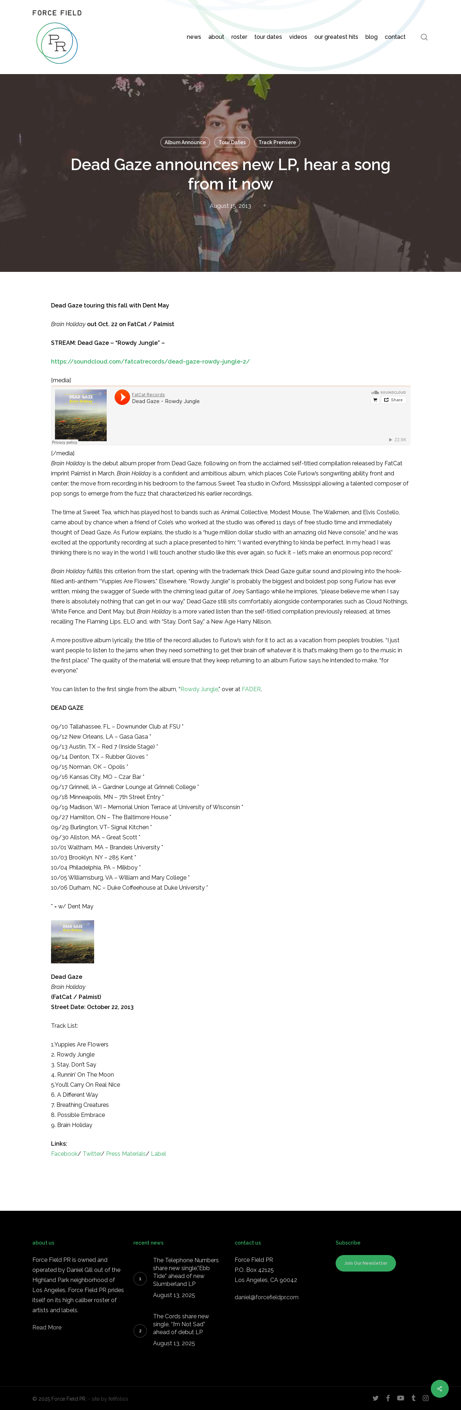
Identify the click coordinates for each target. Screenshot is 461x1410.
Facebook (64, 1153)
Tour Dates (232, 142)
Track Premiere (277, 142)
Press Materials (126, 1153)
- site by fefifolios (108, 1399)
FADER (251, 689)
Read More (46, 1327)
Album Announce (185, 142)
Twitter (92, 1153)
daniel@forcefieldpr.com (267, 1297)
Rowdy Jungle (199, 689)
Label (158, 1153)
